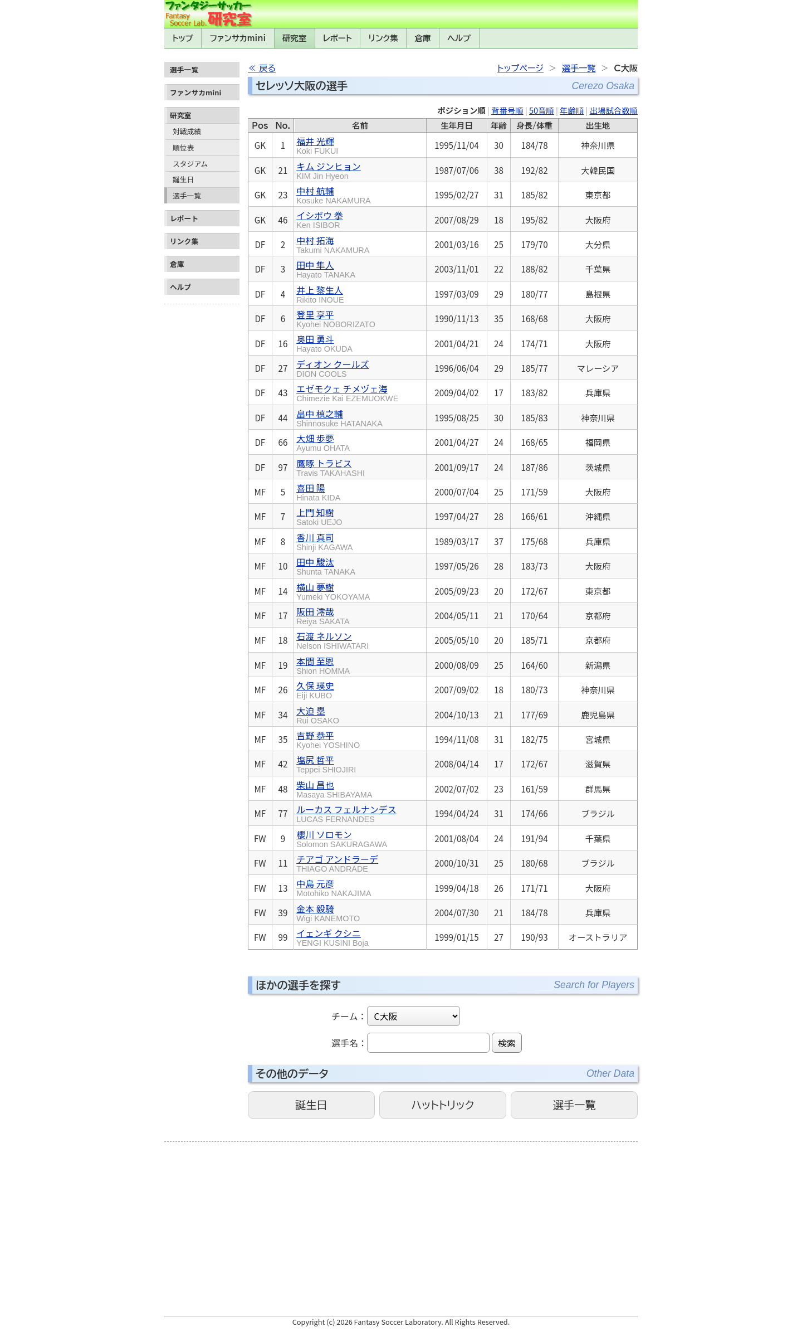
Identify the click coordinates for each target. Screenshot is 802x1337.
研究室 (294, 38)
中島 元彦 (333, 887)
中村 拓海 (332, 244)
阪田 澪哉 (322, 615)
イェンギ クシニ (332, 936)
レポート (337, 38)
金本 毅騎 (328, 912)
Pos (260, 125)
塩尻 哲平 (326, 763)
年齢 (499, 125)
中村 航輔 (333, 194)
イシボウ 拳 (319, 219)
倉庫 (423, 38)
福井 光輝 (317, 144)
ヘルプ (459, 38)
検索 (507, 1042)
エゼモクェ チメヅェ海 (347, 392)
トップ (182, 38)
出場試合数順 (614, 110)
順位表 (183, 147)
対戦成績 (187, 131)
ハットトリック (442, 1105)
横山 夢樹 (333, 590)
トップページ (520, 68)
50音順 (541, 110)
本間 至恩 (323, 664)
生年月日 (457, 125)
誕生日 (183, 179)
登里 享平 (335, 318)
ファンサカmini (238, 38)
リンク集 (383, 38)
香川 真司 (324, 541)
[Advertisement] (201, 476)
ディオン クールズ (332, 367)
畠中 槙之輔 (339, 417)
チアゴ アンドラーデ (337, 862)
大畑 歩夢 (323, 442)
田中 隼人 (325, 268)
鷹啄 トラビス (330, 467)
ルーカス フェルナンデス (346, 813)
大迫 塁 (317, 714)
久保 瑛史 (315, 689)
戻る (267, 68)
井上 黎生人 (320, 293)
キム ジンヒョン (328, 170)
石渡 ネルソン (332, 639)
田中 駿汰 (325, 565)
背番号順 (507, 110)
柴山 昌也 (334, 788)
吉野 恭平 (328, 739)
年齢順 (572, 110)
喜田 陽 (318, 491)
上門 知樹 (319, 516)
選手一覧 (187, 195)
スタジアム (190, 163)
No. (282, 125)
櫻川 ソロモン (341, 838)
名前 (360, 125)
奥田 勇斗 (324, 342)
